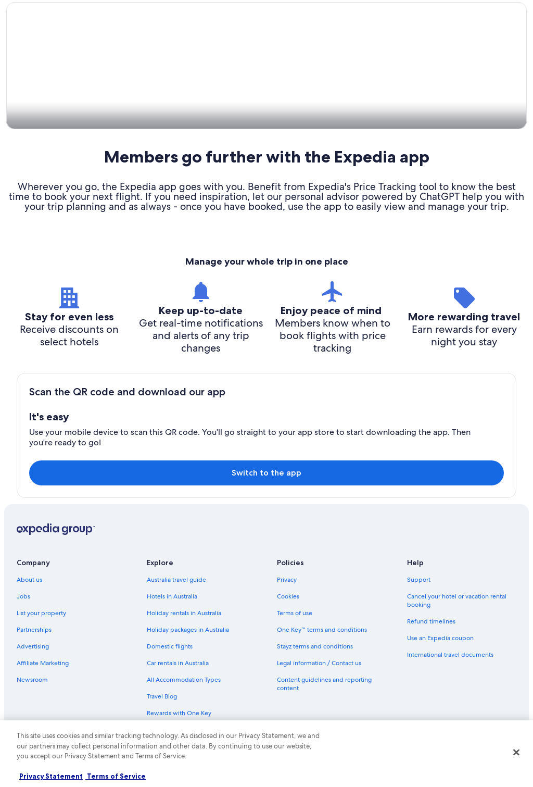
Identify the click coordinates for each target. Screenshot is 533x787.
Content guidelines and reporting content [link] (324, 684)
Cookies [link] (288, 597)
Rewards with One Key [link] (179, 713)
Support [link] (418, 580)
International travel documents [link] (450, 655)
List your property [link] (41, 613)
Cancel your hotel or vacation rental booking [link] (456, 601)
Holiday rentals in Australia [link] (184, 613)
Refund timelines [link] (431, 622)
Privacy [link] (287, 580)
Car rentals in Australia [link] (178, 663)
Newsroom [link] (32, 680)
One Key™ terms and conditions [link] (322, 630)
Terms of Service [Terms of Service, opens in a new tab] (115, 776)
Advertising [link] (33, 647)
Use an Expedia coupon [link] (440, 638)
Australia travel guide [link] (176, 580)
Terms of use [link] (294, 613)
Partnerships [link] (34, 630)
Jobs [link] (23, 597)
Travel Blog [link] (162, 697)
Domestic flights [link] (170, 647)
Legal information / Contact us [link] (319, 663)
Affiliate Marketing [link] (43, 663)
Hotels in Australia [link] (172, 597)
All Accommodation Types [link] (184, 680)
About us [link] (29, 580)
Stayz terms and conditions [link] (315, 647)
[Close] (516, 752)
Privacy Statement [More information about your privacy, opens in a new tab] (51, 776)
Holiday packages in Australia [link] (188, 630)
